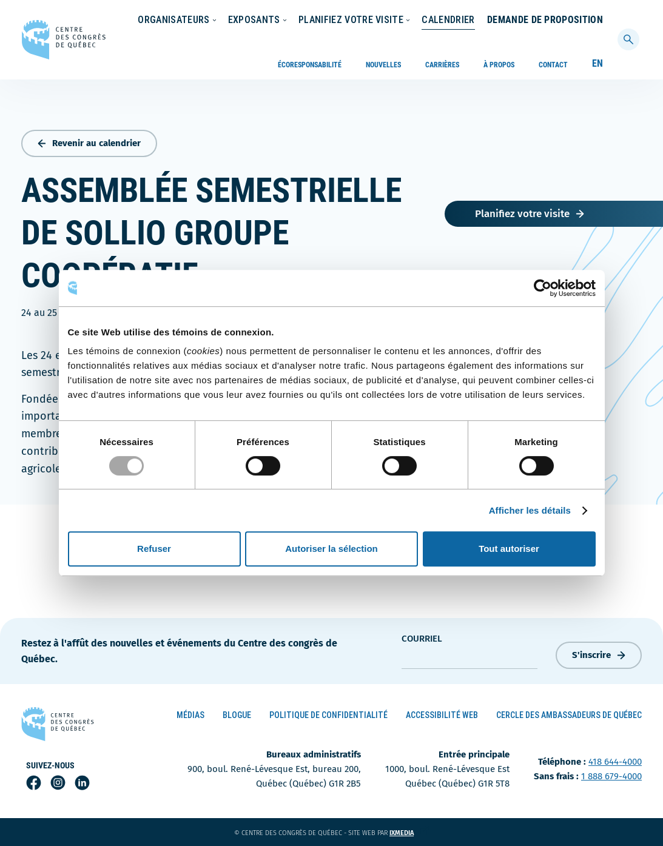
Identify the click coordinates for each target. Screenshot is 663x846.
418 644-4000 (615, 761)
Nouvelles (383, 20)
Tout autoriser (509, 548)
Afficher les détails (530, 510)
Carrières (442, 20)
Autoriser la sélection (331, 548)
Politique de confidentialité (328, 715)
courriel (422, 638)
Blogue (237, 715)
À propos (498, 20)
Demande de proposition (545, 73)
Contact (553, 20)
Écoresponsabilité (310, 20)
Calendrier (576, 44)
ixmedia (409, 833)
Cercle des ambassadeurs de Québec (569, 715)
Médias (190, 715)
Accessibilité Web (442, 715)
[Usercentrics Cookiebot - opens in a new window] (543, 288)
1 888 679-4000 (611, 776)
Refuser (154, 548)
